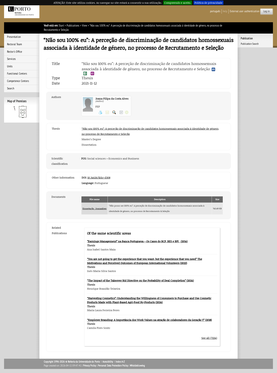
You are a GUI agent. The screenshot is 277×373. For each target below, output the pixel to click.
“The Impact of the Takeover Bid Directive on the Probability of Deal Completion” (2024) (140, 280)
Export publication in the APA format (213, 69)
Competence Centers (18, 81)
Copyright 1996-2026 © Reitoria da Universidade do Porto (72, 361)
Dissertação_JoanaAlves (94, 208)
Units (10, 66)
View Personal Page (100, 112)
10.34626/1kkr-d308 (98, 177)
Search (10, 88)
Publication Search (250, 43)
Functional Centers (17, 73)
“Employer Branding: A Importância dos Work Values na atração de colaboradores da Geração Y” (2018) (149, 320)
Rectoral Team (14, 44)
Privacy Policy (89, 365)
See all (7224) (209, 338)
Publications (73, 25)
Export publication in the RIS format (92, 73)
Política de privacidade (208, 2)
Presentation (14, 37)
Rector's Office (14, 52)
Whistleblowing (137, 365)
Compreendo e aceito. (177, 2)
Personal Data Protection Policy (113, 365)
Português (215, 11)
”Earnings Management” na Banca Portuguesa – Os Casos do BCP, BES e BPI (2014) (137, 241)
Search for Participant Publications (114, 112)
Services (11, 59)
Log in (266, 11)
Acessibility (107, 361)
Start (61, 25)
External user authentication (244, 11)
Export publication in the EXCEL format (85, 73)
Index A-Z (120, 361)
